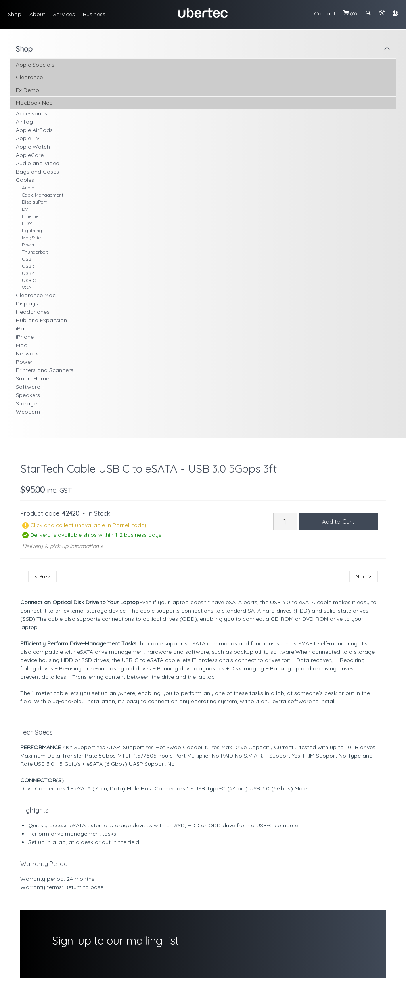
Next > (363, 576)
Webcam (28, 411)
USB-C (29, 280)
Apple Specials (35, 64)
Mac (21, 345)
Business (94, 14)
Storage (26, 403)
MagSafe (31, 237)
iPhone (25, 336)
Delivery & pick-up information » (62, 546)
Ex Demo (27, 90)
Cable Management (42, 195)
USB (26, 259)
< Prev (42, 576)
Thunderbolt (35, 252)
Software (28, 386)
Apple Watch (33, 146)
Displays (27, 303)
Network (27, 353)
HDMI (28, 223)
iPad (22, 328)
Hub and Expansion (41, 320)
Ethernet (31, 216)
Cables (25, 179)
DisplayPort (34, 202)
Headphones (33, 311)
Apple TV (28, 138)
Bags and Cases (37, 171)
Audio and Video (37, 163)
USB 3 (28, 266)
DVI (25, 209)
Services (64, 14)
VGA (26, 287)
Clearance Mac (36, 295)
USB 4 (28, 273)
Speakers (28, 395)
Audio (28, 188)
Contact (324, 13)
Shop (14, 14)
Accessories (31, 113)
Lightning (32, 230)
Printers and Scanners (44, 370)
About (37, 14)
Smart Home (32, 378)
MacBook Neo (34, 102)
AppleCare (30, 154)
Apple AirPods (34, 130)
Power (28, 245)
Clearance (29, 77)
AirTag (24, 121)
